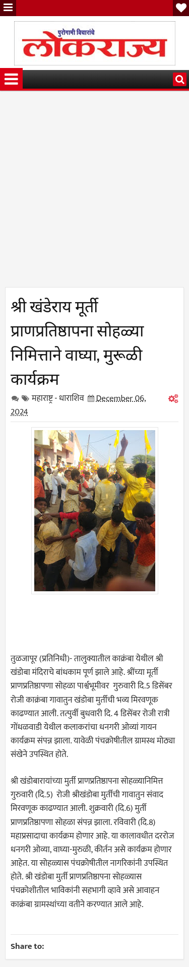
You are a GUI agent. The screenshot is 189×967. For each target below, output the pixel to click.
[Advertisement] (94, 192)
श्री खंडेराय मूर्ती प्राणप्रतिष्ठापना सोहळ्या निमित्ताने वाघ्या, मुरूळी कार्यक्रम (77, 341)
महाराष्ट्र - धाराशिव (58, 398)
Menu (8, 8)
